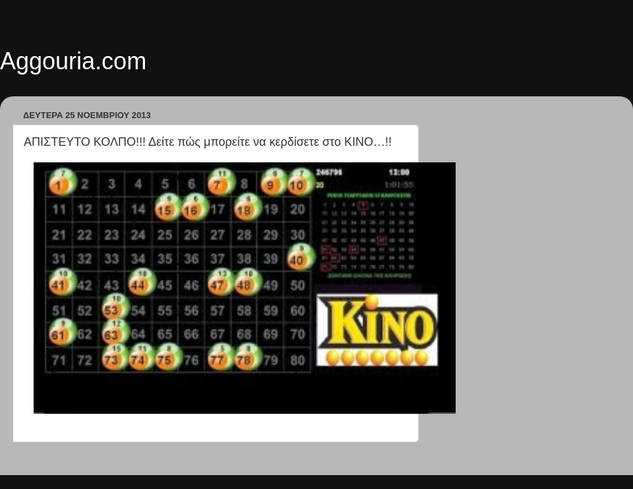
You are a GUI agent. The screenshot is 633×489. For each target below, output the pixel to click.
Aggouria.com (73, 61)
